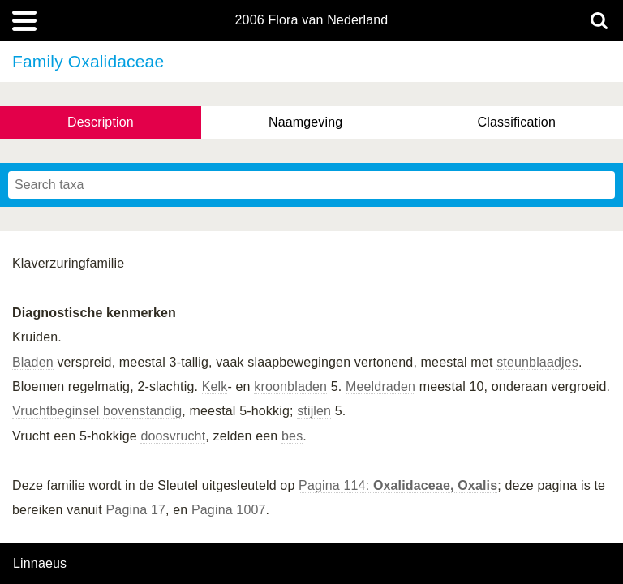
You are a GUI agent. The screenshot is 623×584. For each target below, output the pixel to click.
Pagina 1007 (228, 510)
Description (100, 122)
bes (292, 436)
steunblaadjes (537, 362)
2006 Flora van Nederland (312, 20)
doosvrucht (172, 436)
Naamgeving (305, 122)
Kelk (215, 386)
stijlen (314, 411)
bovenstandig (142, 411)
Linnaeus (40, 563)
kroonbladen (290, 386)
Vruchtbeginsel (56, 411)
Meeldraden (380, 386)
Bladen (33, 362)
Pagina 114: (398, 485)
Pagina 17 (136, 510)
